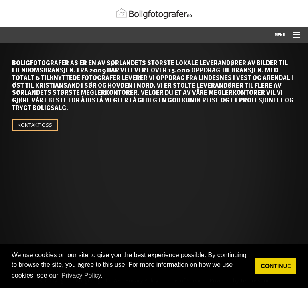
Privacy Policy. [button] (82, 275)
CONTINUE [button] (276, 266)
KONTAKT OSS (35, 124)
